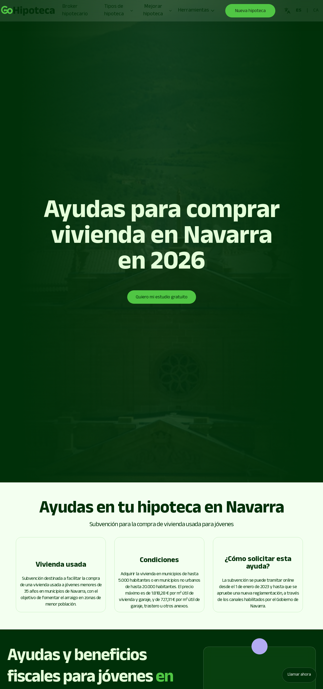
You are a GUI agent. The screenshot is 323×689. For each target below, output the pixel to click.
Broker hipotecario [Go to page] (75, 10)
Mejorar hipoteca (157, 10)
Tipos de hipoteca (118, 10)
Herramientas (196, 10)
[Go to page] (28, 10)
